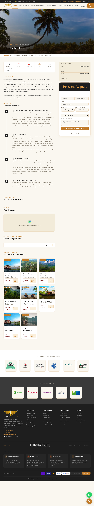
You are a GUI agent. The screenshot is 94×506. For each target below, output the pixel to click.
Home (15, 5)
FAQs (46, 56)
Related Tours (62, 56)
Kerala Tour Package (46, 302)
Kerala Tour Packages (13, 44)
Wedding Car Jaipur (31, 425)
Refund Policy (79, 423)
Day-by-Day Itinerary (19, 56)
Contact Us (79, 416)
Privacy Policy (80, 420)
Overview (7, 56)
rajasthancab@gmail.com (11, 435)
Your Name (64, 96)
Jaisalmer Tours (47, 420)
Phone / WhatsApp (80, 96)
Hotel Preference (66, 113)
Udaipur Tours (46, 418)
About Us (78, 414)
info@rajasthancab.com (75, 1)
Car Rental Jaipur (30, 414)
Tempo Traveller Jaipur (32, 418)
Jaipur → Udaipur (64, 423)
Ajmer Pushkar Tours (48, 422)
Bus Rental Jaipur (30, 422)
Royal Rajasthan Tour (48, 425)
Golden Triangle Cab (65, 418)
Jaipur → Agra (63, 416)
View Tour (15, 282)
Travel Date (64, 108)
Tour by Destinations (37, 5)
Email (62, 102)
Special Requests (66, 119)
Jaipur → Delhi (63, 414)
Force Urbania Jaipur (31, 423)
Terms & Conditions (81, 422)
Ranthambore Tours (48, 423)
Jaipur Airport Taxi (30, 420)
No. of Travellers (80, 108)
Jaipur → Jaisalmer (64, 420)
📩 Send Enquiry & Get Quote (75, 129)
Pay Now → (86, 474)
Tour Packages (24, 5)
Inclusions (39, 56)
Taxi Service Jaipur (31, 416)
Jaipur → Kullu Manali (65, 425)
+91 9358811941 (62, 1)
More (77, 5)
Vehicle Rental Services (65, 5)
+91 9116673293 (8, 433)
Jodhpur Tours (46, 416)
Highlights (30, 56)
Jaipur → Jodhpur (64, 422)
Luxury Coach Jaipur (31, 427)
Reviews (53, 56)
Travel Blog (79, 418)
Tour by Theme (51, 5)
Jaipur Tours (46, 414)
